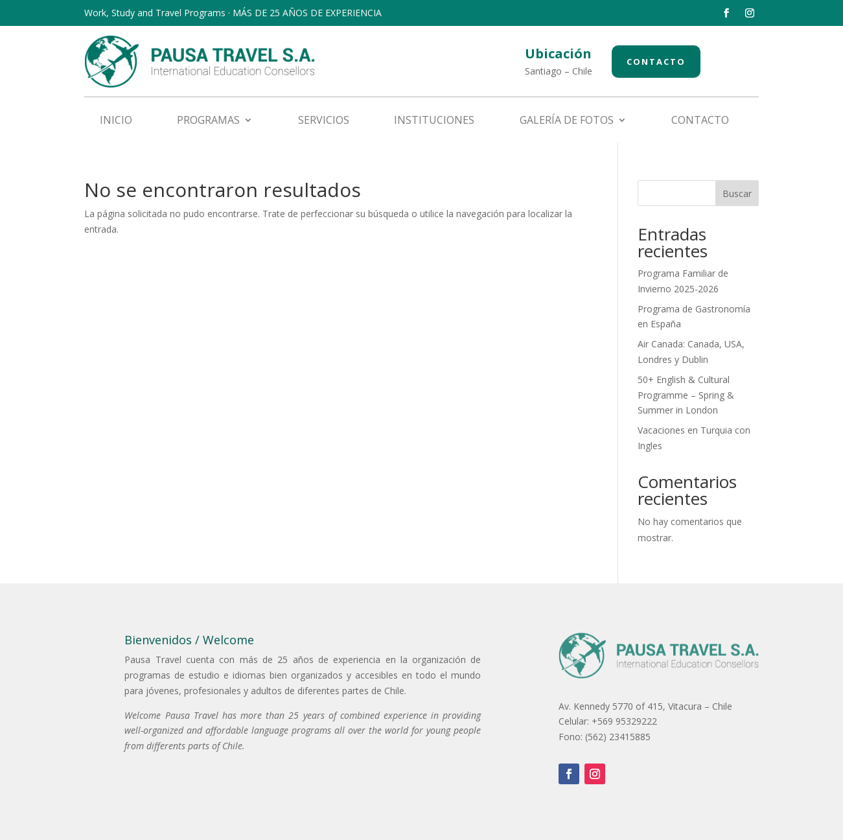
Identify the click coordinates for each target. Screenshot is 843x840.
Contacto (656, 61)
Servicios (323, 121)
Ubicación (558, 53)
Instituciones (434, 121)
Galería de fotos (567, 121)
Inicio (116, 121)
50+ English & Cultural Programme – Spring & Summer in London (686, 395)
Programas (208, 121)
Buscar (737, 193)
